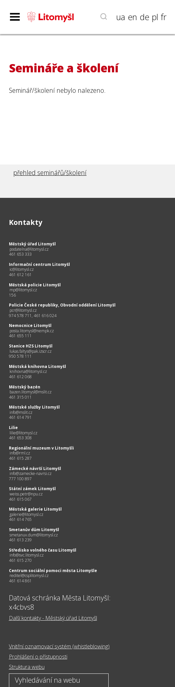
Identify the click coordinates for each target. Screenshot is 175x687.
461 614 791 (20, 417)
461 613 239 (20, 540)
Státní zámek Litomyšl (32, 488)
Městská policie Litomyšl (35, 285)
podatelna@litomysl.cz (29, 249)
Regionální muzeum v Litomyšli (41, 448)
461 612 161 (20, 274)
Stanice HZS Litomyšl (30, 346)
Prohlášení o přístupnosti (38, 656)
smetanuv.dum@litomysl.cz (34, 535)
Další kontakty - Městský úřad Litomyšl (53, 618)
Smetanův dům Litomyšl (34, 529)
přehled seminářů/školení (50, 172)
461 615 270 (20, 560)
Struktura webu (27, 666)
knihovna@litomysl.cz (28, 371)
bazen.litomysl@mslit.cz (31, 392)
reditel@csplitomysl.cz (29, 575)
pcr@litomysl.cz (23, 310)
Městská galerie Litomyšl (35, 509)
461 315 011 (20, 397)
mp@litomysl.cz (23, 290)
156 (12, 295)
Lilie (13, 427)
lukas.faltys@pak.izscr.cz (31, 351)
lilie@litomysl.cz (23, 433)
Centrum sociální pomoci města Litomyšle (53, 570)
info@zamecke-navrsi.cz (31, 473)
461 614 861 (20, 581)
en (132, 17)
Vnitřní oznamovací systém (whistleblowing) (59, 646)
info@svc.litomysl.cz (27, 555)
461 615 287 (20, 458)
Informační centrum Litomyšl (39, 264)
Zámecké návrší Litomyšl (35, 468)
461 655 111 (20, 336)
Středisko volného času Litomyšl (42, 550)
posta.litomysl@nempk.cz (32, 331)
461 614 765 (20, 519)
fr (163, 17)
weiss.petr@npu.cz (26, 494)
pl (155, 17)
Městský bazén (24, 387)
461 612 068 (20, 377)
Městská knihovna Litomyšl (37, 366)
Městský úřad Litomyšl (32, 244)
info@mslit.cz (21, 412)
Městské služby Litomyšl (34, 407)
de (144, 17)
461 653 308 (20, 438)
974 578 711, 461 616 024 (32, 315)
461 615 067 (20, 499)
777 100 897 (20, 479)
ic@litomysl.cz (22, 269)
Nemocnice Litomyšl (30, 325)
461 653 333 (20, 254)
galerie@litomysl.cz (26, 514)
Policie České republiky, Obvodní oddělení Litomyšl (62, 305)
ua (120, 17)
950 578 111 (20, 356)
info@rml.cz (20, 453)
